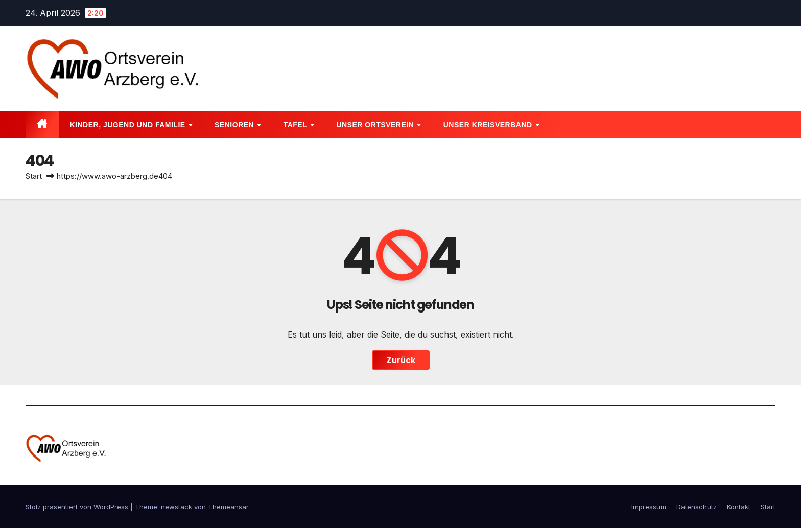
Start (34, 176)
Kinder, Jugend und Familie (129, 125)
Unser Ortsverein (376, 125)
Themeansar (228, 506)
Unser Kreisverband (488, 125)
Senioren (235, 125)
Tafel (297, 125)
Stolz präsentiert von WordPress (78, 506)
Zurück (400, 360)
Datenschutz (696, 506)
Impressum (648, 506)
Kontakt (738, 506)
